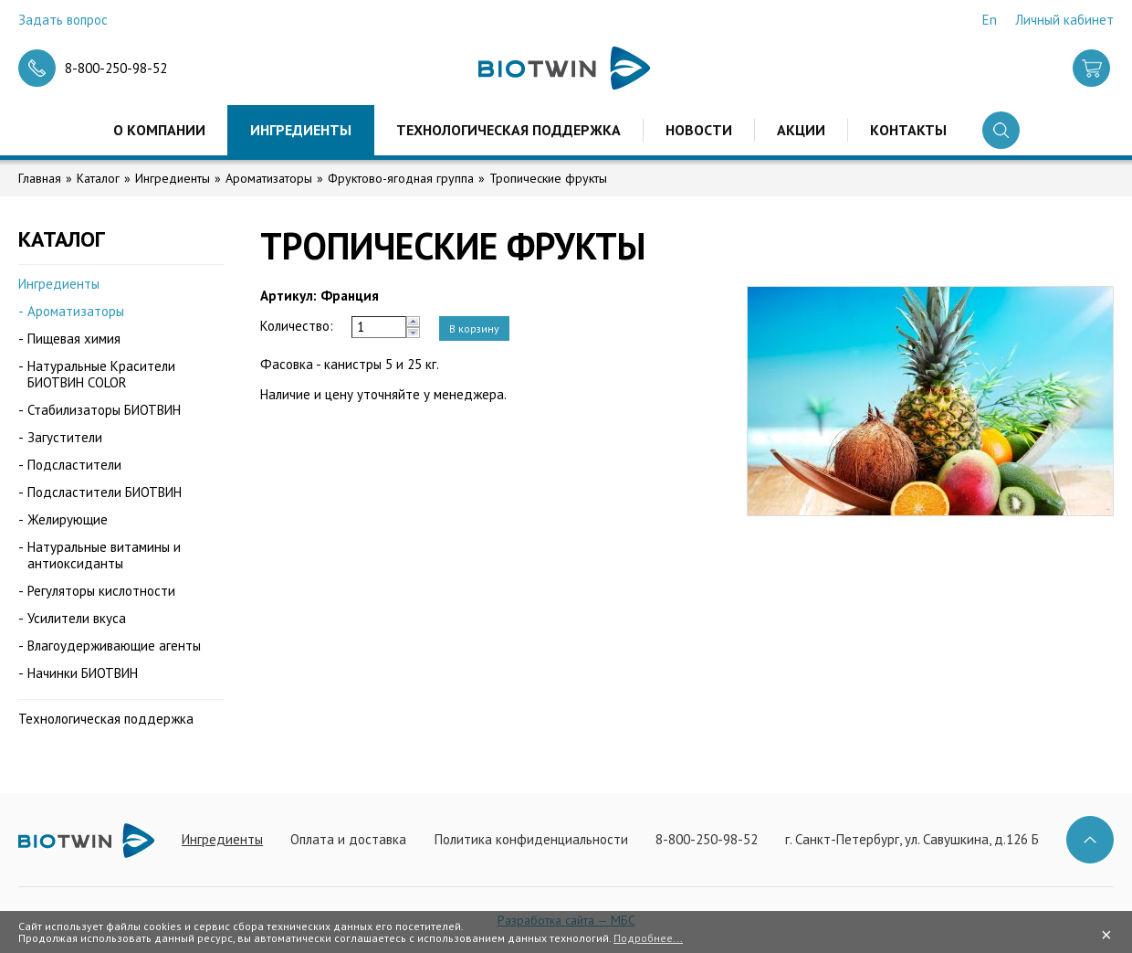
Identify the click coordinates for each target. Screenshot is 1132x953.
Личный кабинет (1064, 19)
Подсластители (74, 464)
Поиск (1001, 130)
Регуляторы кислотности (101, 590)
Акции (801, 130)
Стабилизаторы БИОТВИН (104, 409)
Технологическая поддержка (508, 130)
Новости (699, 130)
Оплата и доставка (348, 839)
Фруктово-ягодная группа (401, 178)
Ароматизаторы (268, 178)
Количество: (296, 325)
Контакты (908, 130)
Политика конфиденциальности (531, 839)
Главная (39, 178)
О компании (159, 130)
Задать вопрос (63, 19)
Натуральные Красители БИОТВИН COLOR (101, 374)
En (989, 19)
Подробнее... (648, 938)
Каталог (98, 178)
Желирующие (67, 519)
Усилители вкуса (76, 618)
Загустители (64, 437)
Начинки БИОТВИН (82, 673)
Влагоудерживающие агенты (114, 645)
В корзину (474, 328)
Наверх (1090, 839)
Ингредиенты (300, 130)
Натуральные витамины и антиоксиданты (104, 555)
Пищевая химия (74, 338)
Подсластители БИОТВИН (104, 492)
